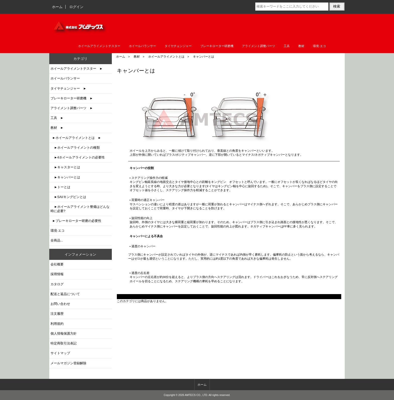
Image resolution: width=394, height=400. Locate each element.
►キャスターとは (65, 167)
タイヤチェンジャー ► (68, 88)
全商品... (57, 240)
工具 (287, 46)
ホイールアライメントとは (166, 56)
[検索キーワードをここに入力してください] (291, 7)
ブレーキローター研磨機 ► (72, 98)
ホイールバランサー (142, 46)
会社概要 (57, 264)
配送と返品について (65, 294)
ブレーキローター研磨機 (216, 46)
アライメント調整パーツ (258, 46)
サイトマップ (60, 353)
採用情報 (57, 274)
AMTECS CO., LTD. (196, 395)
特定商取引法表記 (64, 343)
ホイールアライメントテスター (99, 46)
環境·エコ (319, 46)
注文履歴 (57, 313)
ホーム (57, 7)
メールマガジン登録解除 (68, 363)
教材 (137, 56)
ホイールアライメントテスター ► (77, 68)
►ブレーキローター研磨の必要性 (76, 221)
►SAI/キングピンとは (68, 197)
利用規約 (57, 324)
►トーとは (60, 187)
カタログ (57, 284)
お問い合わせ (60, 304)
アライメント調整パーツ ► (72, 108)
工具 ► (57, 118)
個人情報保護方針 (64, 333)
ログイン (76, 7)
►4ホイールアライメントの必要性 (78, 157)
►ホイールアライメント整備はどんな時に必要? (80, 209)
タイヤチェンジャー (178, 46)
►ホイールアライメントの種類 (75, 147)
